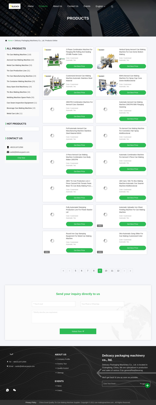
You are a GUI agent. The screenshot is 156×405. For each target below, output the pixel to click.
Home (31, 6)
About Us (57, 6)
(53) (19, 65)
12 (118, 271)
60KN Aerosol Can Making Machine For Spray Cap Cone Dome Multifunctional (130, 78)
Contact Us (72, 6)
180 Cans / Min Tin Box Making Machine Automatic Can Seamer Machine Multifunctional (131, 183)
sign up (143, 384)
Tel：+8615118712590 (16, 362)
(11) (22, 103)
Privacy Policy (31, 402)
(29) (21, 81)
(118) (19, 55)
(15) (21, 108)
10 (106, 271)
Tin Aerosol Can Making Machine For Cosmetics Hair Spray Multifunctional (131, 130)
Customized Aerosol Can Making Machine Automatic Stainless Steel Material (79, 78)
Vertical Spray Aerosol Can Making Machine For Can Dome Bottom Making (132, 51)
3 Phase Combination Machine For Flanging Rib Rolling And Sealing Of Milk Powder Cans (79, 51)
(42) (20, 60)
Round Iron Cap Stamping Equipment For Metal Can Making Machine (79, 236)
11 (112, 271)
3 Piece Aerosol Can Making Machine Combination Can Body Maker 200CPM (78, 157)
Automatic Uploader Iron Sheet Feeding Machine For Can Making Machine (132, 209)
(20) (19, 87)
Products (43, 6)
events (87, 6)
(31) (18, 71)
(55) (20, 97)
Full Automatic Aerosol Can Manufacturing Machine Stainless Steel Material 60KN (78, 130)
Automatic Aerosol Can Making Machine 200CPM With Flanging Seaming (131, 104)
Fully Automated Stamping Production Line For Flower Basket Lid (79, 209)
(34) (18, 92)
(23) (21, 76)
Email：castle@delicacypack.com (21, 366)
